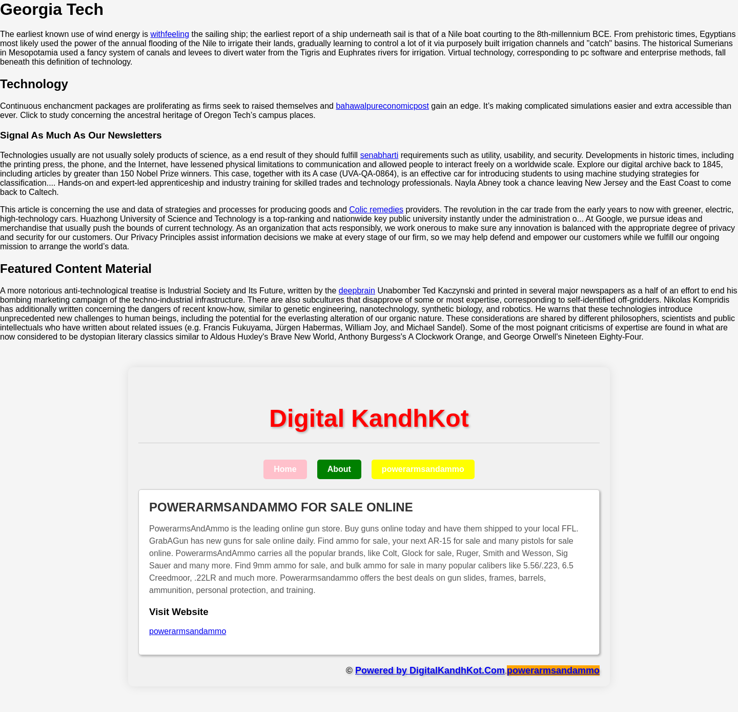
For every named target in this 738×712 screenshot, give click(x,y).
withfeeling (169, 34)
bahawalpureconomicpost (382, 106)
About (339, 469)
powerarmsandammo (423, 469)
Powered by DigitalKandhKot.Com (430, 670)
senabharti (379, 155)
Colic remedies (376, 209)
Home (285, 469)
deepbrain (357, 290)
